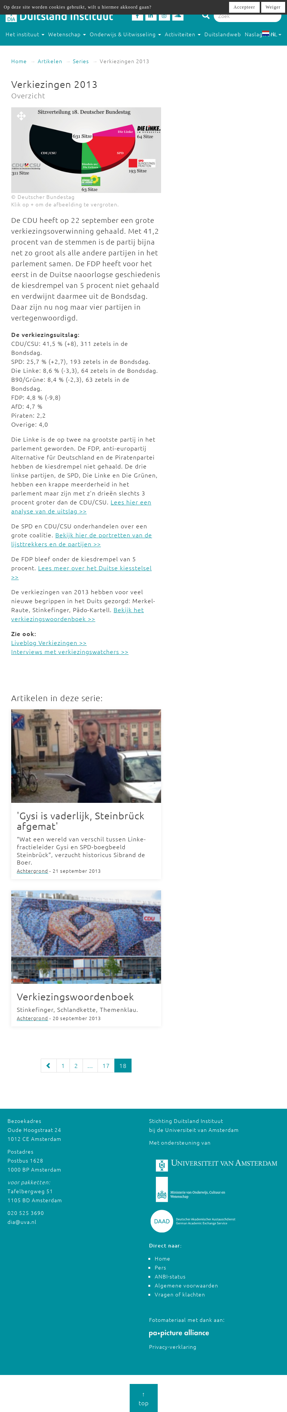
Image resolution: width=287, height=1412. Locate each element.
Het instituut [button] (25, 34)
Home (19, 61)
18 (123, 1065)
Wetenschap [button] (67, 34)
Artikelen (50, 61)
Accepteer (244, 7)
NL (271, 34)
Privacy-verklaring (173, 1346)
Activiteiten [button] (183, 34)
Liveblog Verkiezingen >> (49, 642)
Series (81, 61)
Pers (160, 1267)
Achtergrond (32, 870)
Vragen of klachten (180, 1294)
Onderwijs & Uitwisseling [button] (125, 34)
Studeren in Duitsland (38, 49)
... (90, 1065)
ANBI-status (170, 1276)
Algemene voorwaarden (186, 1285)
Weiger (273, 7)
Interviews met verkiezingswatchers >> (70, 651)
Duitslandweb (222, 34)
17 (106, 1065)
